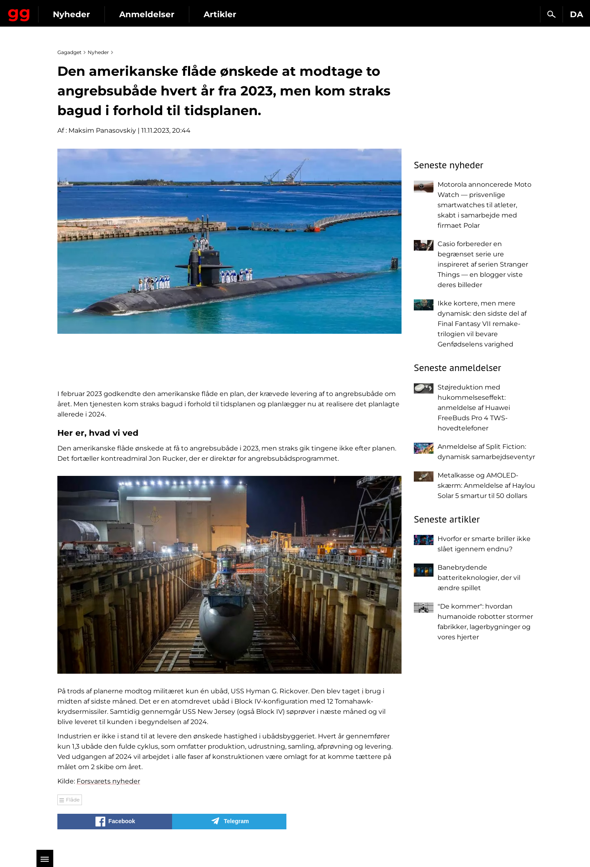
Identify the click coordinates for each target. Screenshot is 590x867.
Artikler (292, 14)
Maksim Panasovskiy (102, 130)
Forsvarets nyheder (108, 781)
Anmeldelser (219, 14)
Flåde (72, 800)
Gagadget (55, 11)
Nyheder (143, 14)
